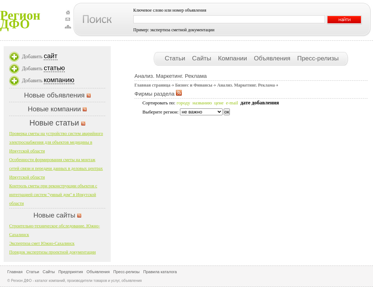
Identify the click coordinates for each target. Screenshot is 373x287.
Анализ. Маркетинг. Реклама (246, 85)
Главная (15, 272)
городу (183, 102)
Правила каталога (160, 272)
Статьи (176, 58)
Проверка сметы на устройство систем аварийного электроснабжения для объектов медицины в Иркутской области (56, 142)
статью (54, 68)
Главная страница (152, 85)
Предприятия (70, 272)
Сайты (202, 58)
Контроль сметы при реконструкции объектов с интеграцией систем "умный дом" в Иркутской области (53, 194)
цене (218, 102)
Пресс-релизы (318, 58)
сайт (50, 56)
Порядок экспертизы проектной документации (52, 252)
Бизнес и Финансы (193, 85)
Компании (233, 58)
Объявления (273, 58)
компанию (59, 80)
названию (202, 102)
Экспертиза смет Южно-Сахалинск (41, 243)
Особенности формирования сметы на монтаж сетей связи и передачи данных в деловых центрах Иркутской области (56, 168)
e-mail (232, 102)
